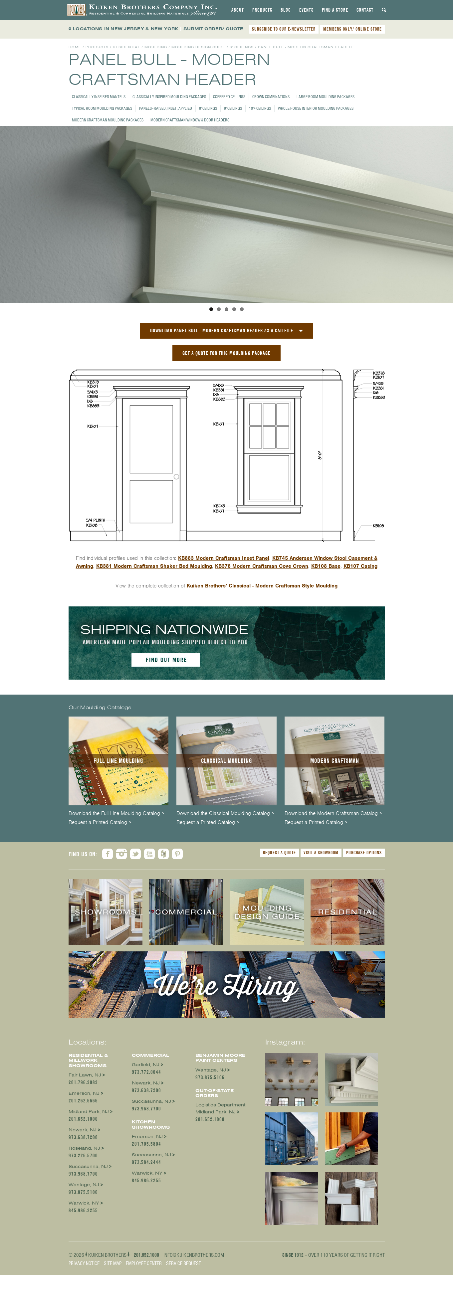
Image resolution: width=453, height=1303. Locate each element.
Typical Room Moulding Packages (102, 108)
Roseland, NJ (84, 1198)
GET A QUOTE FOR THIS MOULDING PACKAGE (226, 403)
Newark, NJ (83, 1180)
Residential (126, 47)
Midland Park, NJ (89, 1161)
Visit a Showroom (321, 902)
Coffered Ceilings (229, 96)
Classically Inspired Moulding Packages (169, 96)
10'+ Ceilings (260, 108)
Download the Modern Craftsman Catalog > (333, 863)
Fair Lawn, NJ (85, 1125)
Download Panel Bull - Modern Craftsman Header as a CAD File (221, 380)
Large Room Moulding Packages (325, 96)
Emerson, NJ (84, 1143)
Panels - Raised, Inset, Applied (165, 108)
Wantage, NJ (84, 1234)
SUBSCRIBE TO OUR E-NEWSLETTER (284, 29)
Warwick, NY (84, 1253)
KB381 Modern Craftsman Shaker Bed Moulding (154, 616)
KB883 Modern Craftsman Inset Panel (223, 608)
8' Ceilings (208, 108)
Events (306, 10)
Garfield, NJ (145, 1114)
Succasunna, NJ (88, 1216)
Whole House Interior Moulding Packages (315, 108)
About (237, 10)
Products (262, 10)
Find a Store (335, 10)
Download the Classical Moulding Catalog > (225, 863)
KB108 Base (325, 616)
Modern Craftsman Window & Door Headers (189, 120)
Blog (286, 10)
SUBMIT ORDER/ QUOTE (213, 29)
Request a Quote (279, 902)
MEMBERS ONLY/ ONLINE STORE (352, 29)
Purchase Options (364, 902)
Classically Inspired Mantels (98, 96)
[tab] (237, 10)
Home (75, 47)
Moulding (155, 47)
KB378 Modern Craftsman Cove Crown (261, 616)
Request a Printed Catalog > (100, 872)
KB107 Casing (360, 616)
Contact (364, 10)
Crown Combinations (271, 96)
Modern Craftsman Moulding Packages (107, 120)
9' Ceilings (233, 108)
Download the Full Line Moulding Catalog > (116, 863)
